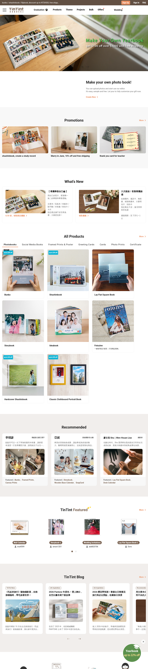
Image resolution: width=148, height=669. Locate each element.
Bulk (91, 9)
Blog (54, 645)
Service (39, 645)
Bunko (17, 413)
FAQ (144, 3)
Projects (81, 9)
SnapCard (80, 415)
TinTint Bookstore (71, 641)
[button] (19, 460)
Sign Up (126, 3)
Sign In (136, 3)
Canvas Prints (11, 415)
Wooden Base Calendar (64, 415)
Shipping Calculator (24, 641)
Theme (69, 9)
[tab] (57, 10)
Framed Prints (28, 413)
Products (57, 9)
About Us (56, 641)
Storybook (68, 413)
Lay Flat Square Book (121, 413)
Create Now (92, 97)
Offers (101, 9)
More (142, 120)
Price (17, 645)
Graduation (41, 9)
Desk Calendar (109, 415)
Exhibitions (7, 645)
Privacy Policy (42, 648)
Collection (6, 641)
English (141, 665)
